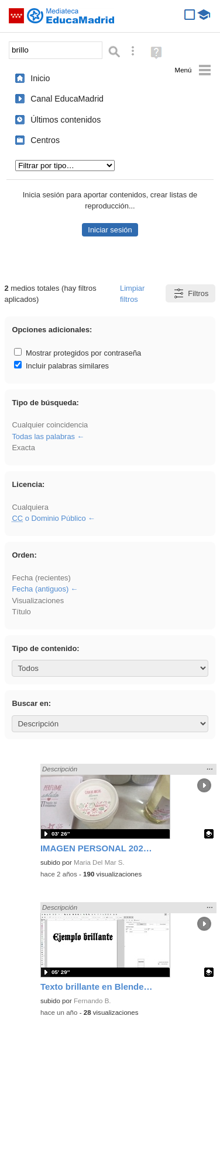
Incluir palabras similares (61, 365)
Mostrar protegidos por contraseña (77, 353)
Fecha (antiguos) (40, 588)
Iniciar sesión (110, 229)
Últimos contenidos (65, 119)
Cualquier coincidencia (50, 424)
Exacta (23, 447)
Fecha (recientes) (41, 577)
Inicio (40, 78)
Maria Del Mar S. (99, 862)
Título (21, 611)
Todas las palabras (43, 436)
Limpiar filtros (132, 294)
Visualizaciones (38, 600)
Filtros (190, 293)
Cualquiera (30, 507)
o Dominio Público (48, 518)
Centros (45, 140)
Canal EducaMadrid (67, 98)
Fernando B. (92, 1000)
